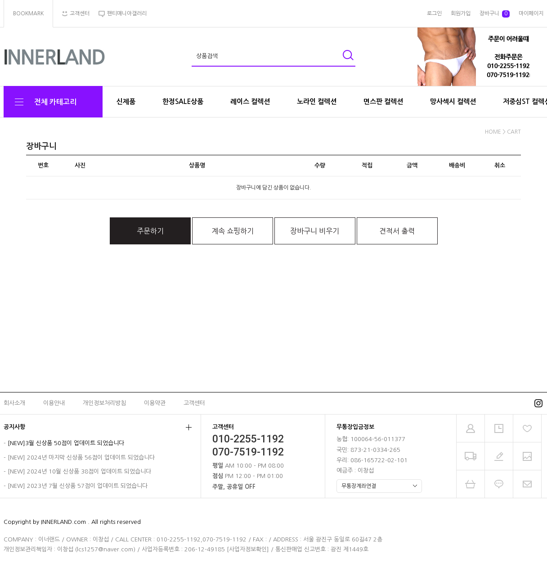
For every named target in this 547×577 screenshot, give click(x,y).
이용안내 (54, 403)
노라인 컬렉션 (316, 101)
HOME (493, 132)
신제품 (126, 101)
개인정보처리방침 (104, 403)
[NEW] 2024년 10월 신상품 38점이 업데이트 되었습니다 (79, 472)
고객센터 (194, 403)
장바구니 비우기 (314, 230)
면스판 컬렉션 (383, 101)
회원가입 (461, 13)
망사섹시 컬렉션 (453, 101)
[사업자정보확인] (248, 549)
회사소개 (14, 403)
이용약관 (155, 403)
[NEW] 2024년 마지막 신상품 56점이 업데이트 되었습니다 (81, 457)
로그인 (434, 13)
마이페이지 (531, 13)
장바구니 (495, 14)
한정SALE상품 (182, 101)
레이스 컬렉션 (250, 101)
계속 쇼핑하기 (232, 230)
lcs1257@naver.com (105, 549)
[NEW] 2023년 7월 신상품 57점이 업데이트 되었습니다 (78, 486)
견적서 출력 (397, 230)
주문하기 (150, 230)
